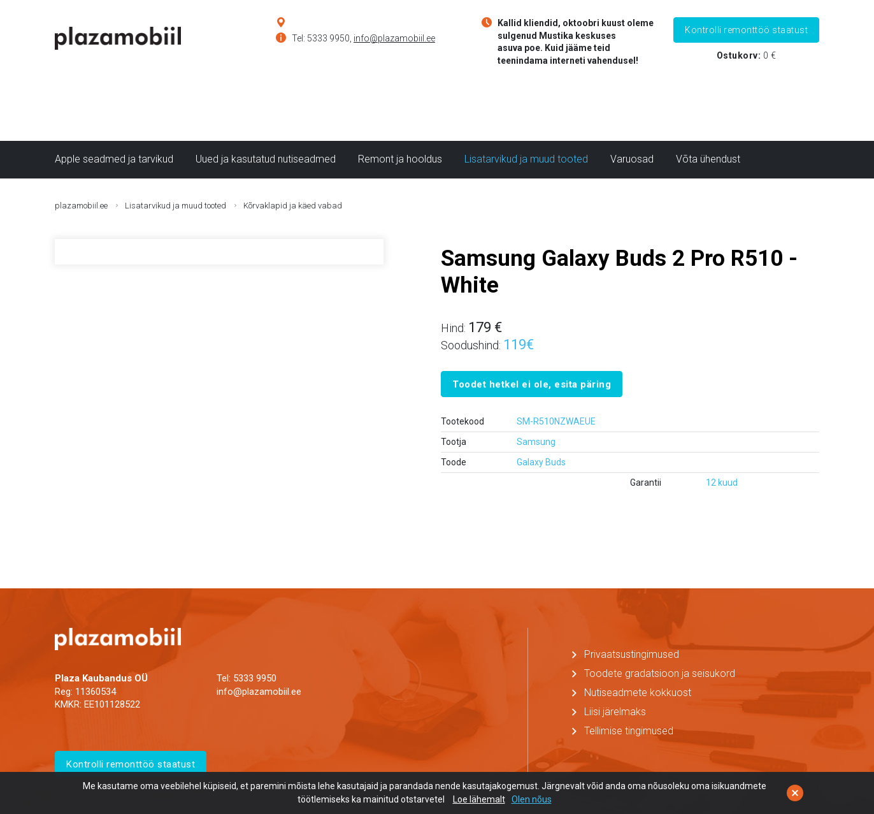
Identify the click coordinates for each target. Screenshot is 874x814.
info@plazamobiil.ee (394, 38)
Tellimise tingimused (628, 731)
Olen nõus (532, 799)
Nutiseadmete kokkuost (637, 693)
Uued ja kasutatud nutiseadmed (266, 159)
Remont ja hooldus (400, 159)
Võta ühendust (708, 159)
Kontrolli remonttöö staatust (746, 30)
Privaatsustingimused (631, 654)
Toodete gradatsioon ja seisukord (659, 673)
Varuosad (632, 159)
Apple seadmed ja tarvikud (114, 159)
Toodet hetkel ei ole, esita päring (531, 384)
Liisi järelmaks (615, 712)
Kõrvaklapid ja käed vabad (292, 205)
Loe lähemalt (479, 799)
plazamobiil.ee (81, 205)
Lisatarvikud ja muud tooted (526, 159)
